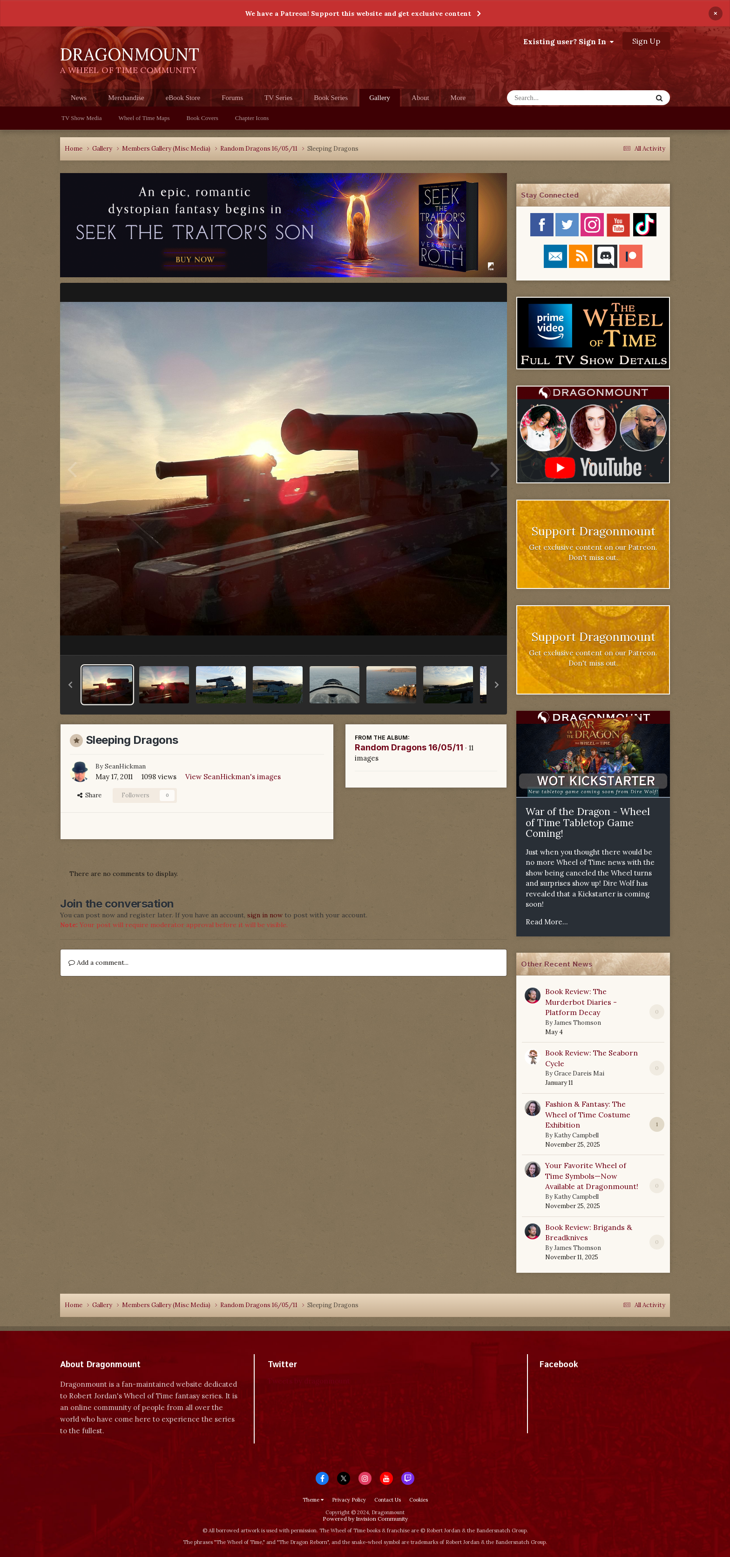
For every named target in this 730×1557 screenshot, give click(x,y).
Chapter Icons (252, 117)
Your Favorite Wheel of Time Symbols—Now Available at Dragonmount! (591, 1176)
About (420, 97)
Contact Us (387, 1500)
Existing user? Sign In (568, 41)
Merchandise (126, 97)
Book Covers (202, 117)
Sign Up (646, 41)
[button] (70, 685)
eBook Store (183, 97)
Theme (313, 1500)
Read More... (547, 921)
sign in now (265, 915)
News (79, 97)
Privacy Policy (349, 1500)
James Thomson (577, 1023)
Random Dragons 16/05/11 (409, 747)
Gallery (379, 100)
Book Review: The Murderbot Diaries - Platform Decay (581, 1002)
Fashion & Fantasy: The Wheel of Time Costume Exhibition (587, 1114)
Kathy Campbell (576, 1135)
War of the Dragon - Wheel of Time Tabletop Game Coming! (588, 822)
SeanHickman (125, 766)
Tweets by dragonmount (309, 1381)
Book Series (331, 97)
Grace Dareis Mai (579, 1073)
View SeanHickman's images (233, 776)
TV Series (278, 97)
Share (89, 795)
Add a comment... (98, 962)
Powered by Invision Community (365, 1518)
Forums (232, 97)
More (458, 97)
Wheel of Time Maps (143, 117)
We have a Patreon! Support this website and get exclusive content (358, 13)
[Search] (555, 97)
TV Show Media (81, 117)
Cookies (418, 1500)
